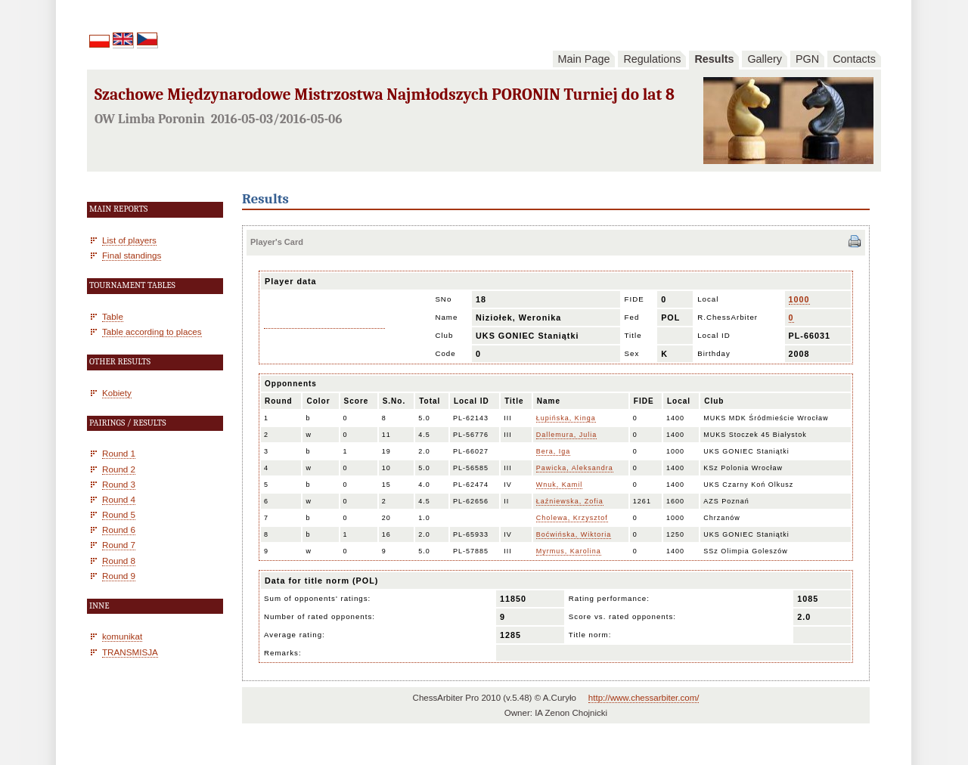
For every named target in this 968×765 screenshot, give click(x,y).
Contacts (854, 59)
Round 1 (118, 453)
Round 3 (118, 484)
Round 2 (118, 469)
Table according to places (152, 331)
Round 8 (118, 560)
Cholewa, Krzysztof (572, 518)
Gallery (764, 59)
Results (714, 59)
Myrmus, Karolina (568, 551)
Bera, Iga (553, 451)
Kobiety (117, 393)
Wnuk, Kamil (559, 484)
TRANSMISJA (130, 652)
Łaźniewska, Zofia (569, 501)
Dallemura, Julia (566, 434)
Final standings (131, 255)
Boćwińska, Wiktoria (574, 534)
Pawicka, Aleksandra (574, 468)
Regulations (652, 59)
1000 (799, 299)
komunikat (122, 636)
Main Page (584, 59)
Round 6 (118, 529)
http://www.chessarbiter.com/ (644, 697)
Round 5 (118, 514)
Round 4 (118, 499)
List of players (129, 240)
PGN (807, 59)
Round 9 (118, 576)
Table (112, 316)
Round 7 (118, 545)
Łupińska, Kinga (566, 418)
